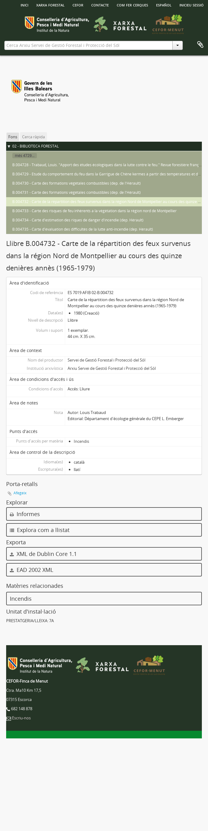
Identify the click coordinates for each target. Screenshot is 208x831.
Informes (25, 514)
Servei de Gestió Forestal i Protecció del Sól (106, 360)
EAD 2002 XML (31, 569)
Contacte (100, 4)
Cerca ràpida (33, 137)
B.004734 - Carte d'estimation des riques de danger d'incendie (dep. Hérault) (77, 220)
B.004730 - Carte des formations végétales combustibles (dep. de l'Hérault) (76, 183)
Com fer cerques (132, 4)
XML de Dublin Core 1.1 (43, 553)
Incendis (81, 441)
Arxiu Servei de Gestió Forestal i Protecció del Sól (112, 368)
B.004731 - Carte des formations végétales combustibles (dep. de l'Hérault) (76, 192)
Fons (12, 137)
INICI (24, 4)
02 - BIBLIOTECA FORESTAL (35, 146)
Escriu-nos (21, 718)
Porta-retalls (200, 44)
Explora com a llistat (39, 530)
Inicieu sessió (191, 4)
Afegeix (20, 493)
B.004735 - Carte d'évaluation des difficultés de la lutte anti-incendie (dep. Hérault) (82, 229)
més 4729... (24, 155)
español (163, 4)
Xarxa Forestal (50, 4)
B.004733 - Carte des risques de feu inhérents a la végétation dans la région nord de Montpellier (94, 210)
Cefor (78, 4)
